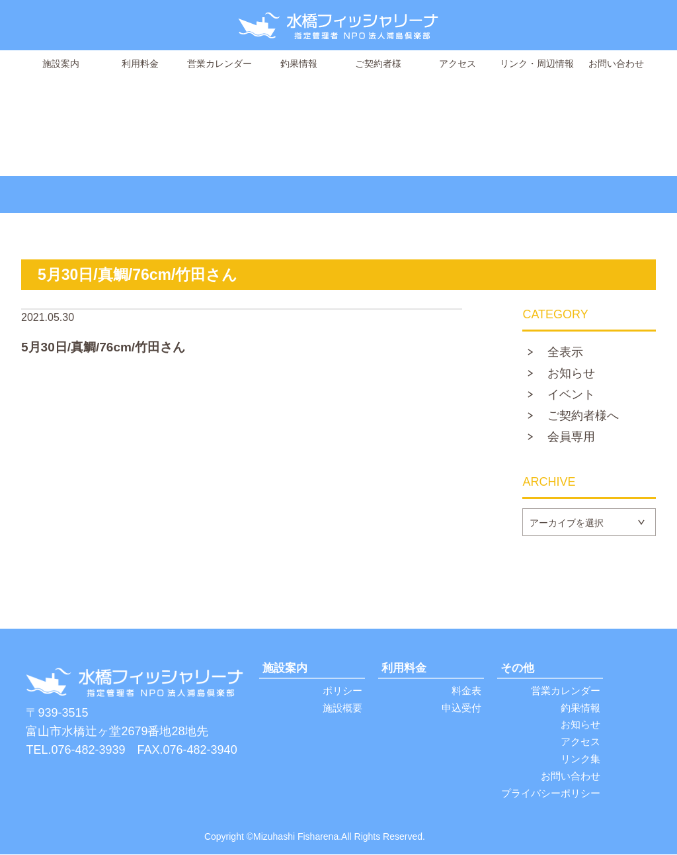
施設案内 (60, 63)
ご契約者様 (378, 63)
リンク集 (580, 759)
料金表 (466, 690)
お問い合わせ (616, 63)
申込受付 (461, 707)
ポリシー (342, 690)
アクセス (457, 63)
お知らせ (571, 374)
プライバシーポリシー (550, 793)
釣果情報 (298, 63)
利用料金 (140, 63)
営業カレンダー (219, 63)
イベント (571, 395)
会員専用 (571, 437)
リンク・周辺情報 (537, 63)
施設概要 (342, 707)
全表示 (565, 352)
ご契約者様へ (583, 416)
